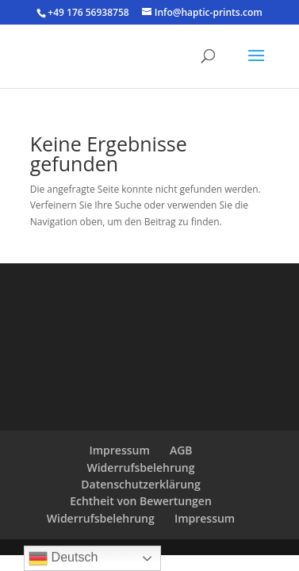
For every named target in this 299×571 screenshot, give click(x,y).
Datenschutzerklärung (140, 484)
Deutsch (63, 558)
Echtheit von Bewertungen (141, 500)
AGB (181, 450)
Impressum (119, 450)
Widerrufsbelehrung (140, 467)
